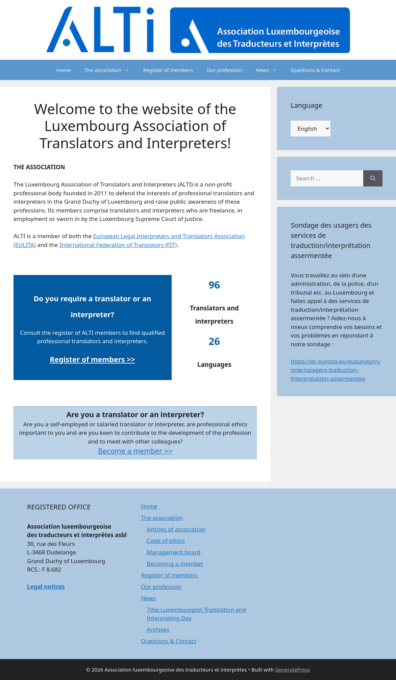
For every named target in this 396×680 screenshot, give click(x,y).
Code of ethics (166, 541)
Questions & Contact (315, 70)
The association (110, 70)
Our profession (224, 70)
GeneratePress (292, 669)
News (270, 70)
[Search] (372, 178)
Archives (158, 629)
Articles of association (176, 529)
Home (63, 70)
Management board (173, 552)
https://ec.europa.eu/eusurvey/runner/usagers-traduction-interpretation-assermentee (335, 369)
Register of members (168, 70)
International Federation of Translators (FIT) (118, 245)
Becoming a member (175, 564)
